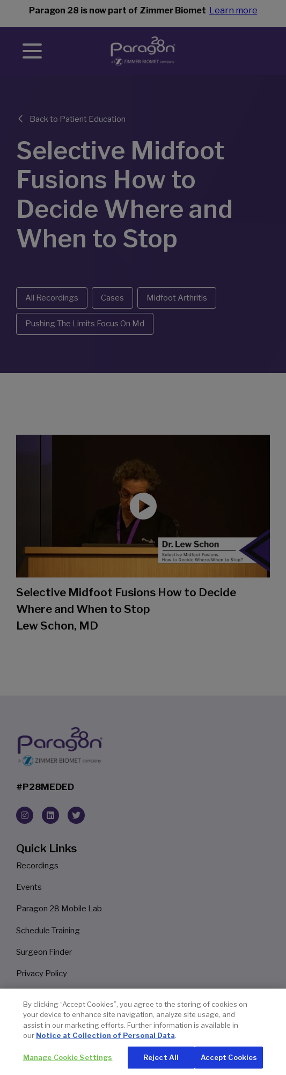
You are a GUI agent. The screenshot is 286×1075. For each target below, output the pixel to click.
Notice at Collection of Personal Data (105, 1044)
